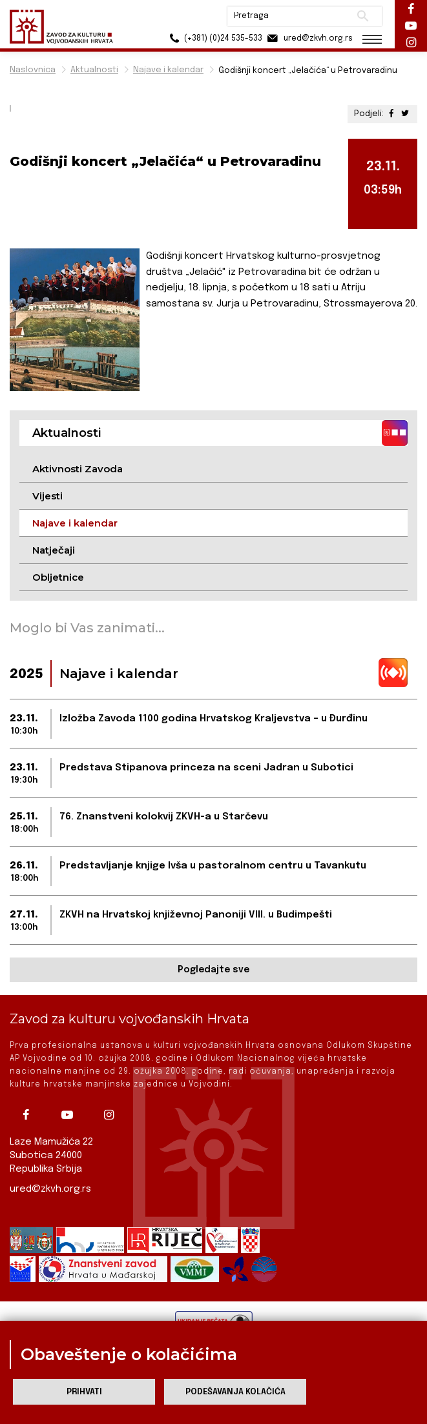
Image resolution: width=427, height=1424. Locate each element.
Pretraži (363, 16)
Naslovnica (33, 70)
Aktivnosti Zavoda (77, 469)
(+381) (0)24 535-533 (214, 38)
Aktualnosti (94, 70)
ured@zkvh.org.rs (50, 1189)
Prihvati (84, 1392)
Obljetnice (58, 577)
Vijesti (47, 496)
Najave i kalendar (168, 70)
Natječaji (53, 550)
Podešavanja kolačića (235, 1392)
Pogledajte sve (213, 969)
